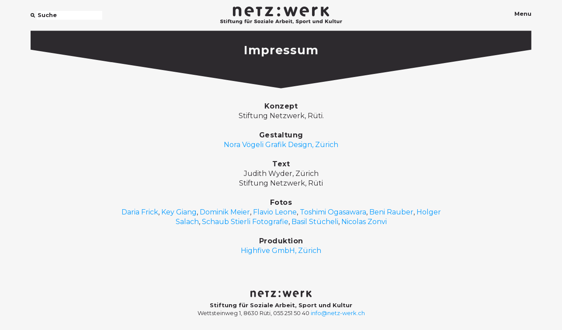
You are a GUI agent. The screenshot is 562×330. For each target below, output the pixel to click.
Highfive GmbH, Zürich (281, 250)
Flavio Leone (275, 212)
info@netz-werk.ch (338, 312)
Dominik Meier (225, 212)
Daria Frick (139, 212)
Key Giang (179, 212)
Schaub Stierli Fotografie (245, 222)
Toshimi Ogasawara (333, 212)
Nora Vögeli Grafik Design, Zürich (281, 144)
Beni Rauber (391, 212)
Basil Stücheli (314, 222)
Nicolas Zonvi (364, 222)
